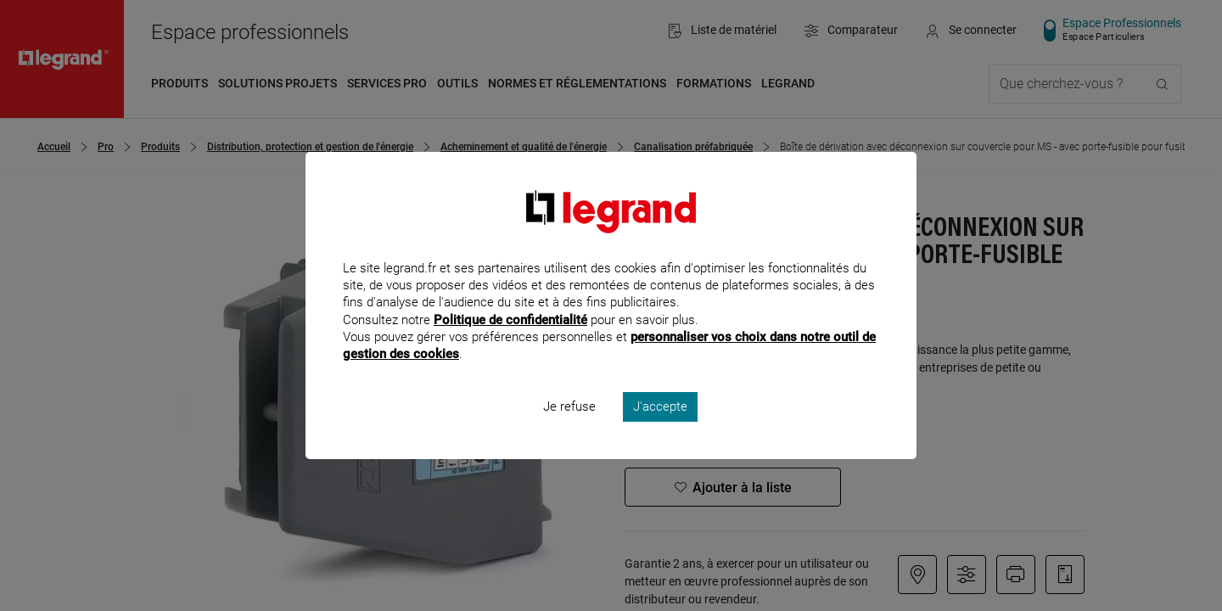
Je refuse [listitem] (569, 429)
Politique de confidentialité (510, 342)
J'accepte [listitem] (660, 429)
